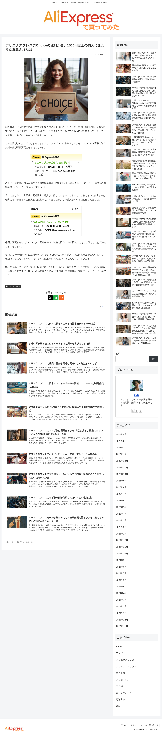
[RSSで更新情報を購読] (61, 297)
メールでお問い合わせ (149, 725)
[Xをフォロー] (50, 297)
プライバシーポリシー (129, 725)
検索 (117, 353)
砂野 (136, 395)
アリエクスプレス (13, 286)
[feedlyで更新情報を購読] (55, 297)
